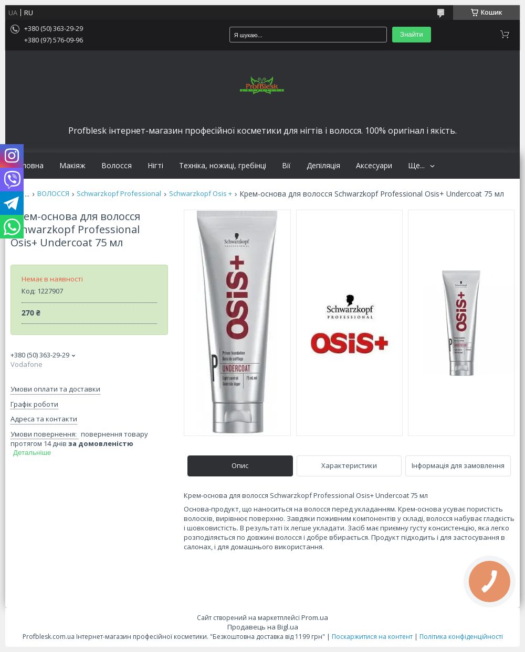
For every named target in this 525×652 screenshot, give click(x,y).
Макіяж (72, 165)
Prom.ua (314, 617)
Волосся (116, 165)
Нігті (155, 165)
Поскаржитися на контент (372, 636)
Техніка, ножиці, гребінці (222, 165)
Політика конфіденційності (461, 636)
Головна (28, 165)
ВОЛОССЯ (53, 193)
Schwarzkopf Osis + (200, 193)
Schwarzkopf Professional (119, 193)
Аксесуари (374, 165)
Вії (286, 165)
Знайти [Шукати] (411, 34)
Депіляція (323, 165)
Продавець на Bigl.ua (262, 627)
